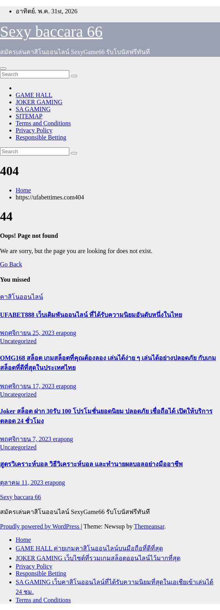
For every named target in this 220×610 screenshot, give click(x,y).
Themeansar (149, 526)
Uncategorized (18, 341)
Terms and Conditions (43, 123)
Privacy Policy (34, 130)
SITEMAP (29, 116)
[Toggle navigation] (3, 68)
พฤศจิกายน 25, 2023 (28, 332)
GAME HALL (34, 95)
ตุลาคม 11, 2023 (22, 482)
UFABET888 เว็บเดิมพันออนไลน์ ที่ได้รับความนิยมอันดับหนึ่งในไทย (91, 314)
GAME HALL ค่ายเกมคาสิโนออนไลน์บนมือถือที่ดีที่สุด (89, 548)
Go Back (11, 264)
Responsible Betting (41, 137)
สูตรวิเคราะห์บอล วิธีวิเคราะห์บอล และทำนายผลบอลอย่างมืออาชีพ (91, 464)
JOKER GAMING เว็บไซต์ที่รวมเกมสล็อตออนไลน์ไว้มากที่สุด (98, 558)
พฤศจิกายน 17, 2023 (28, 386)
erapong (66, 332)
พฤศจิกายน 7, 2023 (26, 439)
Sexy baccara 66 (51, 31)
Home (23, 190)
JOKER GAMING (39, 102)
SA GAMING (33, 109)
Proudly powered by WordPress (40, 526)
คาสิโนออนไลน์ (21, 296)
